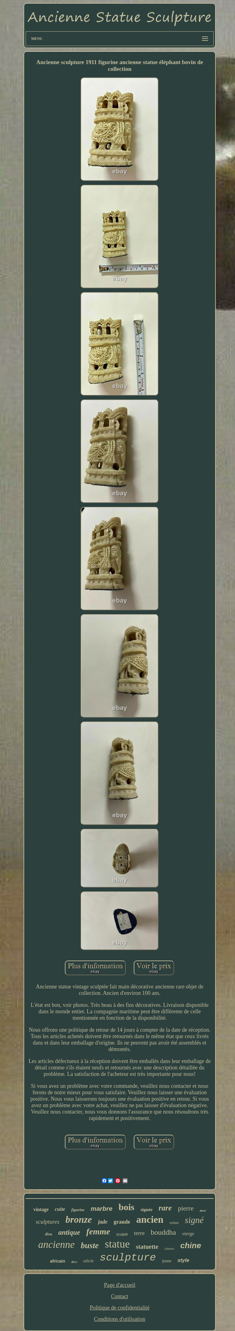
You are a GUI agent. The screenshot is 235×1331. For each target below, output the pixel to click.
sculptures (47, 1221)
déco (74, 1262)
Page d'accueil (120, 1285)
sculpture (128, 1258)
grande (122, 1222)
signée (146, 1209)
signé (194, 1220)
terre (139, 1233)
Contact (119, 1296)
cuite (60, 1209)
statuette (147, 1246)
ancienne (56, 1244)
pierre (185, 1208)
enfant (174, 1223)
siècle (88, 1260)
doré (203, 1210)
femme (98, 1231)
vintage (41, 1209)
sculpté (122, 1234)
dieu (48, 1234)
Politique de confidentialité (120, 1308)
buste (90, 1245)
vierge (188, 1233)
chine (190, 1245)
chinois (169, 1248)
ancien (149, 1219)
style (183, 1260)
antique (69, 1232)
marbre (101, 1208)
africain (57, 1261)
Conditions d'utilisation (119, 1319)
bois (126, 1207)
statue (117, 1244)
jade (102, 1222)
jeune (166, 1261)
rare (165, 1208)
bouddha (163, 1232)
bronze (78, 1219)
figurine (77, 1209)
